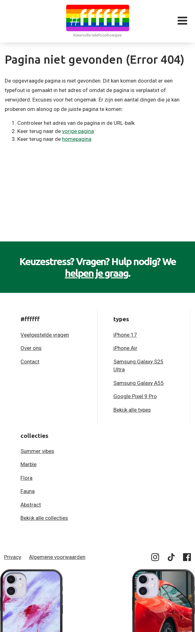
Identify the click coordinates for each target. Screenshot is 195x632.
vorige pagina (78, 131)
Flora (26, 478)
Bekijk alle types (132, 410)
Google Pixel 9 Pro (135, 396)
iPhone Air (125, 348)
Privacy (12, 557)
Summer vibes (37, 451)
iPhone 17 (125, 335)
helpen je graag (97, 273)
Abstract (30, 505)
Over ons (31, 348)
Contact (29, 361)
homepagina (76, 139)
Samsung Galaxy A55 (138, 383)
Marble (28, 464)
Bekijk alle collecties (44, 518)
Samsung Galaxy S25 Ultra (138, 365)
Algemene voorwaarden (57, 557)
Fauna (27, 491)
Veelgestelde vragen (44, 335)
